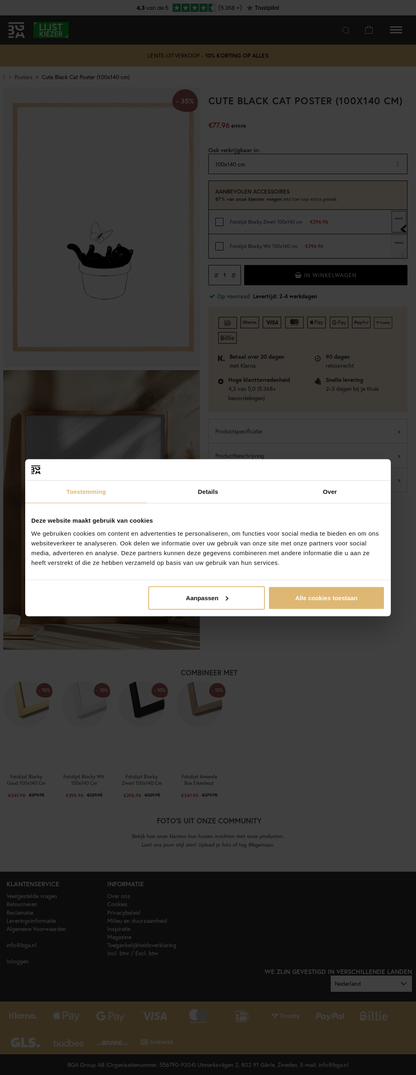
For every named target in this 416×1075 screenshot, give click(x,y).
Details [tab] (208, 491)
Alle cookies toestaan (326, 597)
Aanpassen (207, 597)
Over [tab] (330, 491)
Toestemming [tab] (86, 491)
